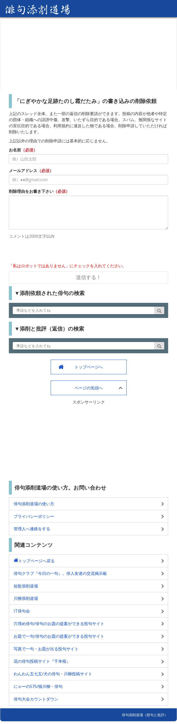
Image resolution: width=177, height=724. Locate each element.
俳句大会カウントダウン (36, 699)
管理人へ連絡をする (32, 528)
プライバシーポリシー (34, 516)
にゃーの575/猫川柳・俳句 (38, 686)
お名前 (15, 150)
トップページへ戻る (36, 561)
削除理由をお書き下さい (31, 191)
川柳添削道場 (26, 598)
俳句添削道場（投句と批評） (145, 714)
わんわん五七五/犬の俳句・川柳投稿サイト (53, 674)
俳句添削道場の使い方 (34, 503)
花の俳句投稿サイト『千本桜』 (42, 661)
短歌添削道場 (26, 586)
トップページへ (88, 367)
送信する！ (88, 277)
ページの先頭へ (88, 388)
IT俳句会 (22, 611)
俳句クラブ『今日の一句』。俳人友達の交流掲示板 (60, 573)
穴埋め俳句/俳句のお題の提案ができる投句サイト (59, 623)
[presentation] (47, 251)
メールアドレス (23, 170)
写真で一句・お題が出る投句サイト (46, 649)
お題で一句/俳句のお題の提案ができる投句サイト (59, 636)
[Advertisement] (88, 53)
